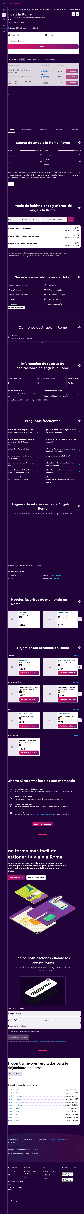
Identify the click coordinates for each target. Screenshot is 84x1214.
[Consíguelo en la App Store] (69, 1190)
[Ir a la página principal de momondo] (15, 3)
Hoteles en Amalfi (20, 1122)
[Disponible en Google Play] (69, 1185)
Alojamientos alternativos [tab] (40, 1084)
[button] (3, 3)
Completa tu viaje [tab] (21, 1089)
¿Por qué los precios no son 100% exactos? (47, 1164)
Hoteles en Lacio (56, 9)
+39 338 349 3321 (19, 27)
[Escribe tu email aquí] (48, 1036)
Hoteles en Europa (30, 9)
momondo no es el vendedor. (47, 1156)
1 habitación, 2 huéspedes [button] (24, 43)
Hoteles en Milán (19, 1100)
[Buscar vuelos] (4, 10)
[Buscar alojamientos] (4, 14)
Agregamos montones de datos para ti (47, 1160)
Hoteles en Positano (21, 1116)
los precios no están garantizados (63, 1150)
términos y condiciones (46, 1052)
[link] (35, 674)
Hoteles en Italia (43, 9)
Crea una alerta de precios (48, 822)
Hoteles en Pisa (19, 1128)
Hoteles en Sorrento (21, 1112)
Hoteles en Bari (19, 1125)
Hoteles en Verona (20, 1109)
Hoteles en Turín (19, 1131)
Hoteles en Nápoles (21, 1119)
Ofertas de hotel (17, 9)
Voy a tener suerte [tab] (60, 1084)
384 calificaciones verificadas (33, 30)
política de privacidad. (66, 1052)
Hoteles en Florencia (21, 1106)
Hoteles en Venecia (20, 1103)
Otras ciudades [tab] (20, 1084)
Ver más (76, 657)
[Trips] (4, 25)
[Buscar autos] (4, 19)
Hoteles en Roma (68, 9)
